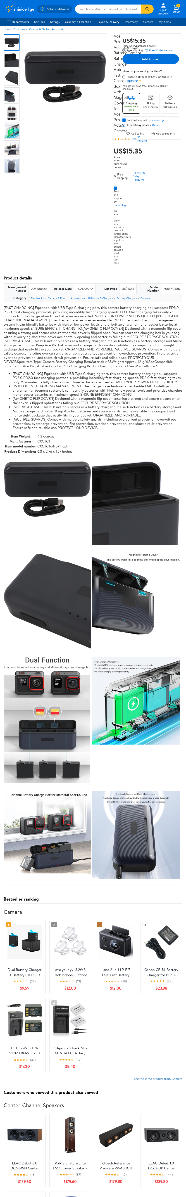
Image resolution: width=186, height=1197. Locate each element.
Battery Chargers (127, 298)
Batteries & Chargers (100, 298)
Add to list (135, 133)
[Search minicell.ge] (108, 9)
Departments (18, 22)
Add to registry (163, 133)
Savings (55, 22)
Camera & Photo (39, 29)
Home (7, 29)
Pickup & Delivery (108, 22)
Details (156, 125)
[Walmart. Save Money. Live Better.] (19, 9)
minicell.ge (120, 205)
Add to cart (151, 59)
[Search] (147, 9)
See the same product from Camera (158, 1078)
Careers (148, 22)
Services (39, 22)
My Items (165, 22)
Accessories (58, 29)
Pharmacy (131, 22)
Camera (145, 298)
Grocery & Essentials (78, 22)
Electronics (20, 29)
